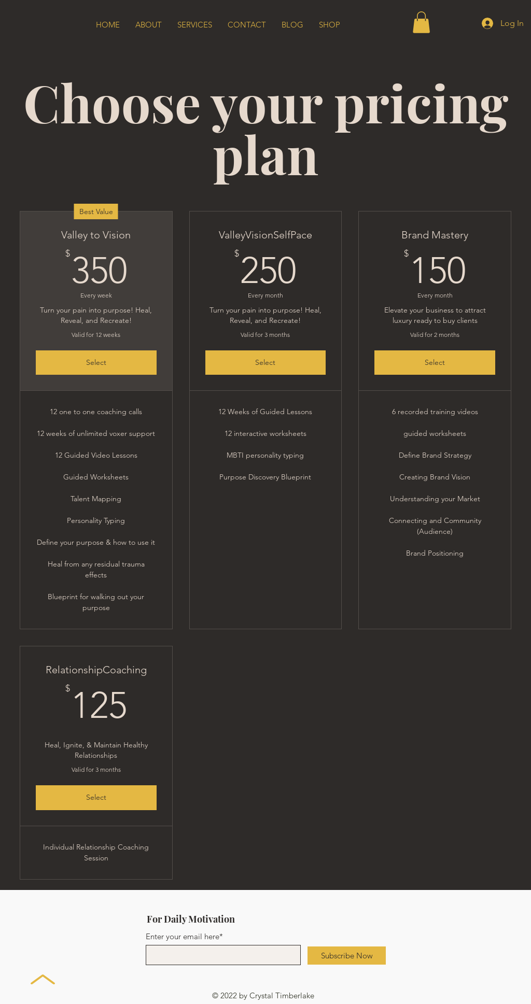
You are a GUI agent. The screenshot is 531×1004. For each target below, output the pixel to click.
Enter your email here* (184, 936)
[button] (421, 22)
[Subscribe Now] (347, 955)
